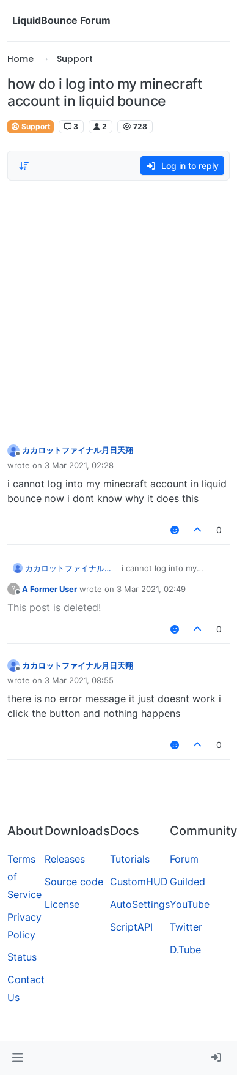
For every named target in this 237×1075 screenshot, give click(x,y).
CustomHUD (139, 881)
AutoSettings (140, 904)
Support (30, 126)
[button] (17, 1058)
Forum (184, 859)
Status (22, 957)
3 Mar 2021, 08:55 (79, 680)
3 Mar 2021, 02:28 (79, 465)
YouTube (190, 904)
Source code (74, 881)
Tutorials (130, 859)
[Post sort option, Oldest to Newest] (24, 166)
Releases (65, 859)
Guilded (187, 881)
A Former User (49, 589)
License (62, 904)
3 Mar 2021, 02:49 (151, 589)
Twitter (186, 927)
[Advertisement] (114, 309)
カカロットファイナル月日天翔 (77, 450)
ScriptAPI (131, 927)
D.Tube (185, 949)
